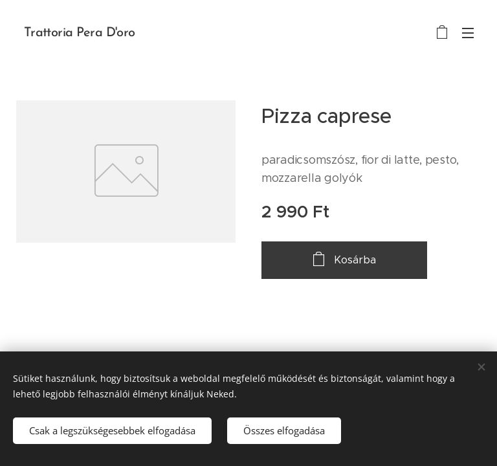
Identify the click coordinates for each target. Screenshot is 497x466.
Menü (468, 33)
